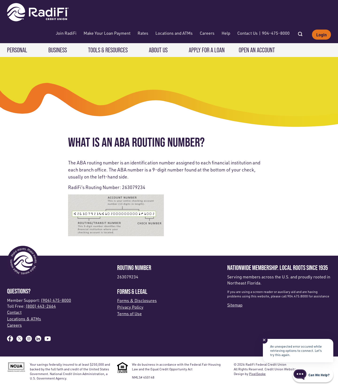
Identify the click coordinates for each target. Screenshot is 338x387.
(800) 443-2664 (41, 306)
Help (226, 33)
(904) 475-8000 (56, 300)
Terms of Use (129, 313)
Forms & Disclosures (137, 300)
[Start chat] (312, 374)
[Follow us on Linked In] (38, 340)
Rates (143, 33)
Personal (17, 50)
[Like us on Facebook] (10, 340)
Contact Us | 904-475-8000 (263, 33)
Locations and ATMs (174, 33)
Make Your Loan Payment (107, 33)
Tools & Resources (108, 50)
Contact (14, 312)
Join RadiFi (66, 33)
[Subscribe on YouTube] (48, 340)
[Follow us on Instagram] (29, 340)
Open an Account (257, 50)
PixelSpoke (257, 374)
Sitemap (234, 304)
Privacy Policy (130, 307)
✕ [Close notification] (264, 339)
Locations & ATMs (24, 318)
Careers (207, 33)
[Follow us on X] (19, 340)
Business (57, 50)
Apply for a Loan (207, 50)
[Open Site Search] (300, 33)
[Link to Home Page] (38, 13)
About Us (158, 50)
